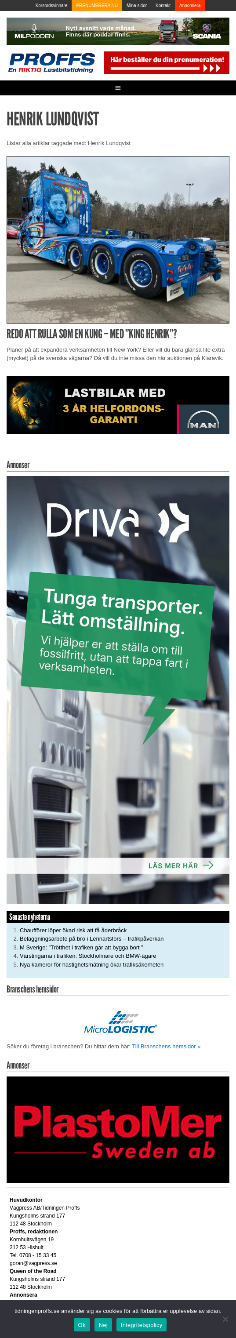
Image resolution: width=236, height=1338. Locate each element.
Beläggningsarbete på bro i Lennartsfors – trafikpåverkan (91, 938)
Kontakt (163, 5)
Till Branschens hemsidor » (166, 1046)
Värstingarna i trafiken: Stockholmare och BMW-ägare (88, 956)
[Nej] (225, 1319)
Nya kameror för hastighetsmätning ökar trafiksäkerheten (91, 964)
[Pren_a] (165, 62)
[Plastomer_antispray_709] (118, 1129)
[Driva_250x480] (118, 689)
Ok (82, 1325)
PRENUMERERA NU (96, 5)
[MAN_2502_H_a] (118, 404)
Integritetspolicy (142, 1325)
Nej (103, 1325)
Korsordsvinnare (52, 5)
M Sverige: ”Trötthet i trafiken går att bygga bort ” (81, 947)
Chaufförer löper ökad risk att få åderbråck (73, 930)
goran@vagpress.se (33, 1263)
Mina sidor (137, 5)
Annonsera (189, 5)
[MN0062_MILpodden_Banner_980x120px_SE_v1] (118, 30)
